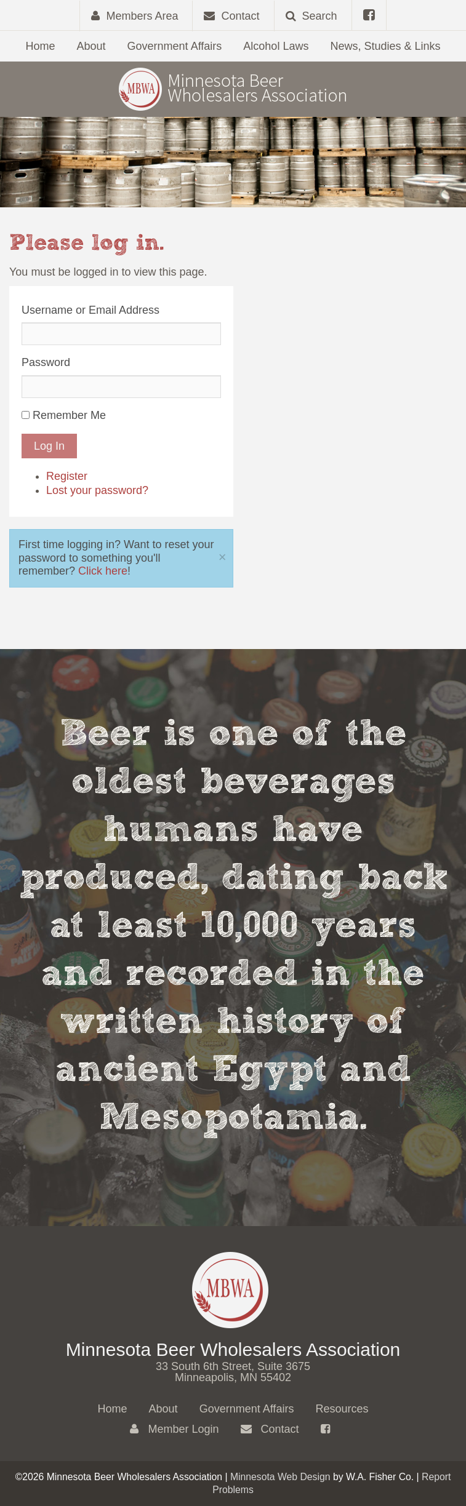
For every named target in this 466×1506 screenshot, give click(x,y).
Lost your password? (97, 490)
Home (40, 46)
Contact (270, 1429)
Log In (49, 446)
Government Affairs (174, 46)
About (91, 46)
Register (66, 476)
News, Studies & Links (385, 46)
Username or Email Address (90, 310)
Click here (102, 571)
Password (46, 362)
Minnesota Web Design (280, 1477)
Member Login (174, 1429)
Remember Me (69, 415)
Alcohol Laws (275, 46)
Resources (341, 1409)
